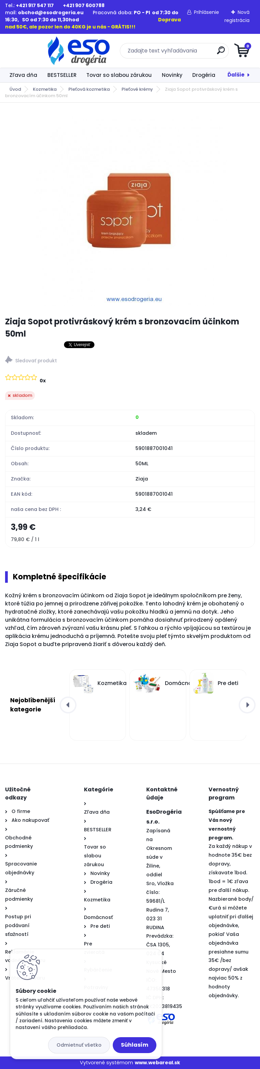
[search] (211, 53)
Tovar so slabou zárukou (119, 75)
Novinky (172, 75)
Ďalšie (236, 74)
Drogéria (203, 75)
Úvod (15, 89)
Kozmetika (45, 89)
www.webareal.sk (157, 1062)
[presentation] (68, 705)
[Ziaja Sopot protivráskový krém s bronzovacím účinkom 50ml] (130, 209)
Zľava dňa (23, 75)
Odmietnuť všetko (79, 1045)
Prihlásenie (206, 12)
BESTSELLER (62, 75)
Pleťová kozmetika (89, 89)
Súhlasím (134, 1045)
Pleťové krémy (137, 89)
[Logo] (46, 51)
